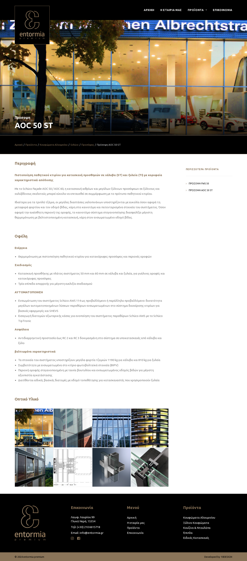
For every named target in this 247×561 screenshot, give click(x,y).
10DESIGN (226, 556)
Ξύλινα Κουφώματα (196, 522)
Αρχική (19, 144)
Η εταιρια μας (171, 10)
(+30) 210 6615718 (88, 527)
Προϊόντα (31, 144)
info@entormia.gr (91, 532)
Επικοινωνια (222, 10)
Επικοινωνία (135, 532)
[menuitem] (150, 10)
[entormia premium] (32, 25)
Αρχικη (149, 10)
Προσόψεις (87, 144)
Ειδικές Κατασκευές (196, 537)
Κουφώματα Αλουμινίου (54, 144)
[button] (72, 538)
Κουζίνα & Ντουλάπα (197, 527)
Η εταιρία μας (136, 522)
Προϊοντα (197, 10)
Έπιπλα (188, 532)
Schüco (74, 144)
